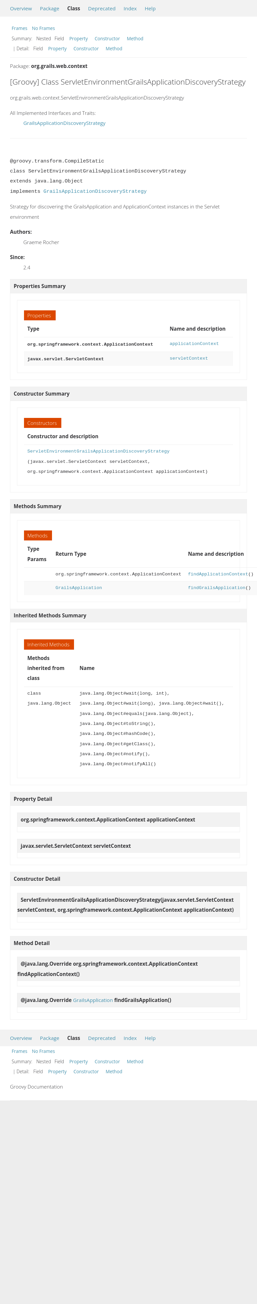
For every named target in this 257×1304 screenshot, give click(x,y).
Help (150, 8)
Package (49, 8)
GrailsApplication (78, 586)
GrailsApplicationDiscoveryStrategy (64, 123)
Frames (19, 28)
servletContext (189, 358)
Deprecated (102, 8)
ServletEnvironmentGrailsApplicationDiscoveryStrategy (98, 450)
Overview (21, 8)
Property (78, 38)
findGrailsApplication (216, 586)
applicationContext (194, 344)
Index (130, 8)
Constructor (107, 38)
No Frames (43, 28)
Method (135, 38)
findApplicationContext (218, 573)
